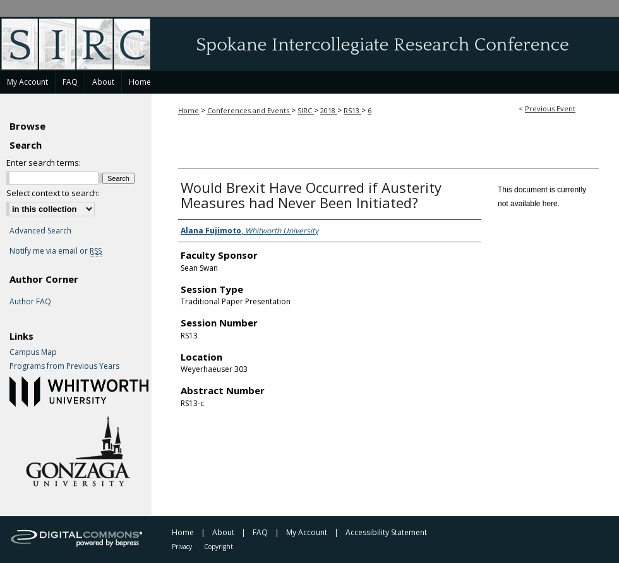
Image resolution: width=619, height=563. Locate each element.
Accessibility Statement (386, 532)
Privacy (182, 546)
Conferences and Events (249, 110)
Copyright (218, 546)
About (223, 532)
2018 (328, 110)
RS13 (352, 110)
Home (188, 110)
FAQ (260, 532)
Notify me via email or (55, 251)
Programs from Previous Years (64, 366)
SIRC (305, 110)
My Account (306, 532)
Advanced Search (40, 230)
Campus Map (33, 352)
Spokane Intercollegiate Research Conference (309, 43)
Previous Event (550, 108)
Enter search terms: (43, 162)
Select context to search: (53, 193)
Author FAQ (30, 301)
